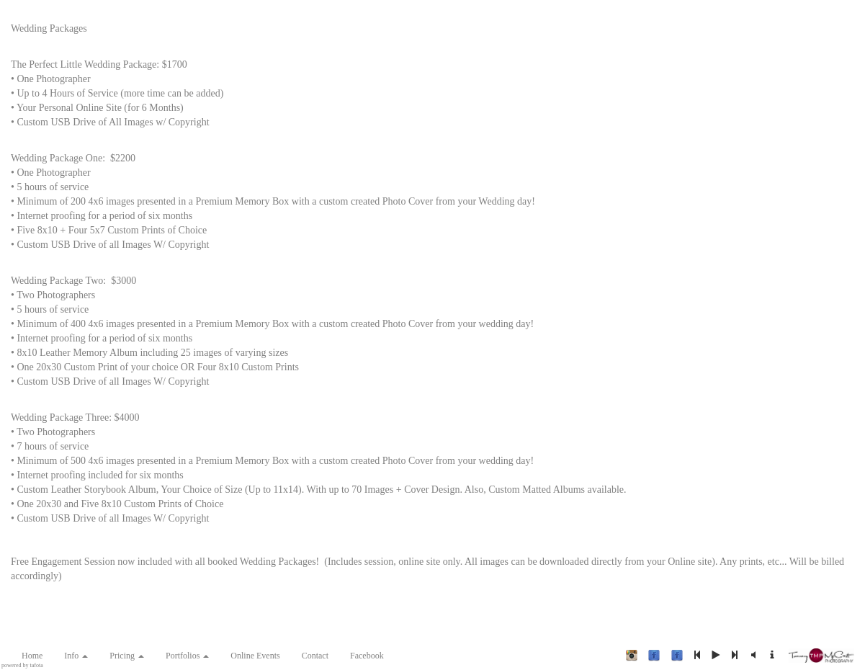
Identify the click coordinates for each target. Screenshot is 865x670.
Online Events (254, 656)
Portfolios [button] (187, 656)
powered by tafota (22, 666)
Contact (315, 656)
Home (32, 656)
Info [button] (76, 656)
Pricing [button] (126, 656)
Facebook (367, 656)
